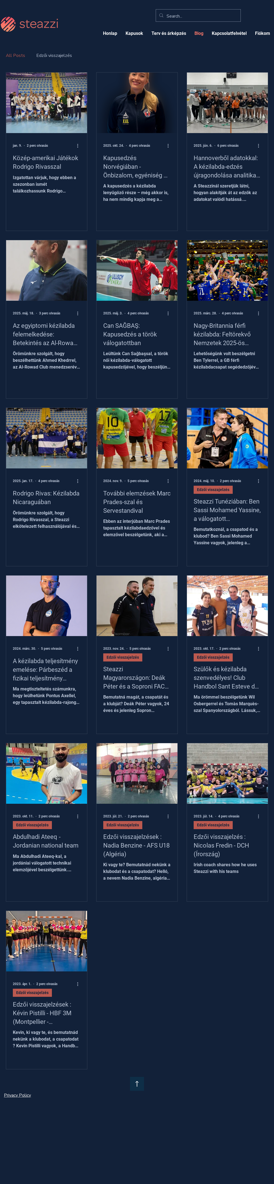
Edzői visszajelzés (54, 55)
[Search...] (198, 16)
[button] (168, 33)
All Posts (15, 55)
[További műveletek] (79, 145)
